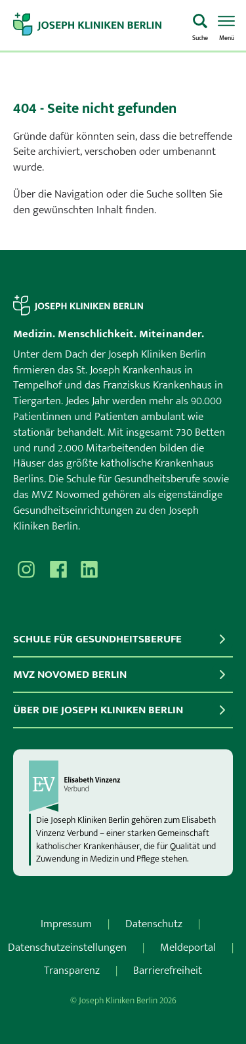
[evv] (123, 786)
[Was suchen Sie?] (200, 26)
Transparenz (72, 970)
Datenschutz (153, 924)
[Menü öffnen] (226, 26)
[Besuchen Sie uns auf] (89, 569)
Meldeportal (188, 947)
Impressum (66, 924)
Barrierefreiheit (167, 970)
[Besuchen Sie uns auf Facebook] (58, 569)
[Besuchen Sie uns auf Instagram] (26, 569)
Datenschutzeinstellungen (67, 947)
